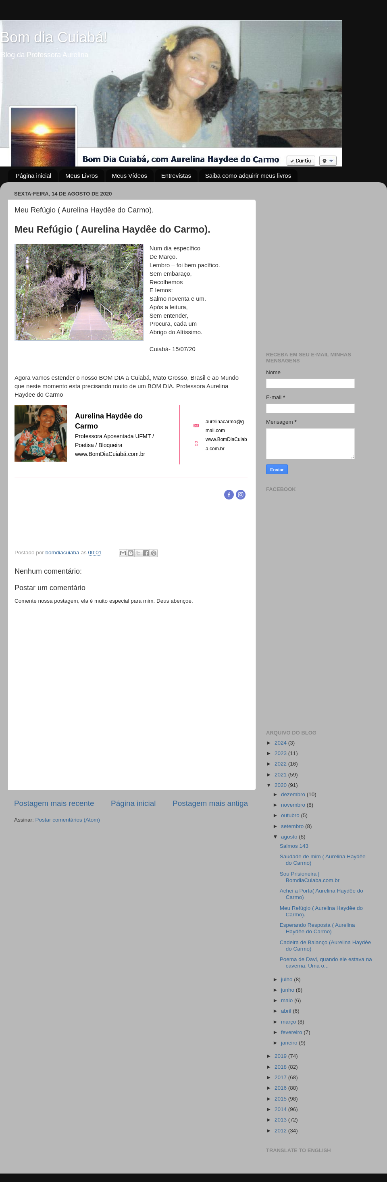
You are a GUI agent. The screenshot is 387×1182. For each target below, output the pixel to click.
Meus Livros (81, 175)
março (289, 1022)
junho (288, 990)
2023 (281, 753)
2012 (281, 1131)
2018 (281, 1067)
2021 (281, 775)
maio (287, 1000)
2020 (281, 785)
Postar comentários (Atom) (67, 820)
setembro (293, 826)
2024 (281, 743)
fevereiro (292, 1032)
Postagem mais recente (54, 803)
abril (287, 1011)
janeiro (290, 1043)
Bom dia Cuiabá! (53, 37)
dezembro (294, 794)
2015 (281, 1099)
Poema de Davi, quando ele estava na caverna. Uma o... (326, 962)
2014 (281, 1109)
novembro (294, 805)
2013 (281, 1120)
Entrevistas (176, 175)
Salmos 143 (294, 846)
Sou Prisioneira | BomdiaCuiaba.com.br (310, 877)
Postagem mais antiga (210, 803)
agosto (290, 837)
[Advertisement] (75, 263)
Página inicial (33, 175)
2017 (281, 1077)
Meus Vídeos (130, 175)
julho (287, 979)
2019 (281, 1056)
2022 (281, 764)
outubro (291, 815)
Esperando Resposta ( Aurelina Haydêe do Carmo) (317, 928)
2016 (281, 1088)
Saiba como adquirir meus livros (248, 175)
